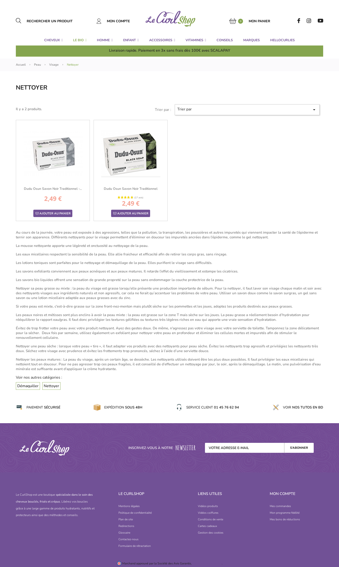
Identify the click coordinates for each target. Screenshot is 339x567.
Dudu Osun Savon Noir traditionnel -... (53, 188)
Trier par (247, 110)
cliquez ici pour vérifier (207, 563)
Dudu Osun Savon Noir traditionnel (130, 188)
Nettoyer (51, 386)
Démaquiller (28, 386)
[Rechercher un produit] (55, 21)
